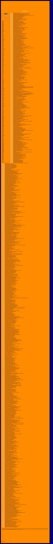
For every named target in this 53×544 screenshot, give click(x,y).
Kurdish (3, 136)
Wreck (2, 109)
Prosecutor (3, 105)
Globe (2, 47)
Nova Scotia (3, 94)
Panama (3, 44)
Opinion (3, 28)
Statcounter (3, 541)
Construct (3, 31)
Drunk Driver (3, 106)
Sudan (2, 34)
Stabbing (3, 85)
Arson (2, 99)
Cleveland (3, 118)
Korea (2, 102)
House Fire (3, 73)
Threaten (3, 131)
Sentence (3, 162)
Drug (2, 104)
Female (3, 67)
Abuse (2, 111)
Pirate (2, 37)
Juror (2, 101)
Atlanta (2, 125)
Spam (2, 141)
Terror (2, 159)
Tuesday (3, 120)
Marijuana (3, 60)
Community (3, 128)
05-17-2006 (5, 529)
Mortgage (3, 36)
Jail (2, 160)
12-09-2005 (19, 529)
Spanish (3, 87)
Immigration (3, 144)
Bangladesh (3, 97)
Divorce (3, 33)
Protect (3, 23)
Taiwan (2, 21)
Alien (2, 43)
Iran (2, 77)
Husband (3, 112)
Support (3, 27)
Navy (2, 52)
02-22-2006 (13, 529)
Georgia (3, 26)
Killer (2, 152)
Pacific (2, 156)
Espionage (3, 116)
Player (2, 139)
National (3, 140)
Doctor (2, 38)
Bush (2, 70)
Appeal (2, 147)
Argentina (3, 55)
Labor (2, 115)
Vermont (3, 86)
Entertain (3, 71)
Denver (3, 98)
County (3, 124)
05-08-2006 (7, 529)
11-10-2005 (21, 529)
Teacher (3, 93)
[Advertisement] (25, 3)
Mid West (3, 61)
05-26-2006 (3, 529)
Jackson (3, 107)
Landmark (3, 157)
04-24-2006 (9, 529)
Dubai (2, 45)
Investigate (3, 69)
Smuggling (3, 119)
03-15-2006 (11, 529)
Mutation (3, 53)
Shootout (3, 22)
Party (2, 57)
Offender (3, 100)
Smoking (3, 54)
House (2, 66)
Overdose (3, 50)
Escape (3, 135)
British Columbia (3, 49)
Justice (2, 121)
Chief (2, 110)
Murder (3, 127)
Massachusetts (3, 39)
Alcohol (3, 122)
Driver (2, 123)
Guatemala (3, 42)
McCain (3, 114)
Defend (3, 41)
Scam (2, 72)
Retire (2, 76)
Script (2, 29)
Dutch (2, 151)
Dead (2, 46)
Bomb (2, 154)
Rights (2, 25)
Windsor (3, 89)
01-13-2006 (17, 529)
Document (3, 40)
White (2, 137)
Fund (2, 129)
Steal (2, 84)
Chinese (3, 153)
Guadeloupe (3, 126)
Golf (2, 92)
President (3, 117)
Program (3, 63)
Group (2, 79)
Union (2, 68)
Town (2, 58)
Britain (2, 62)
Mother (2, 133)
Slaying (3, 148)
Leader (2, 158)
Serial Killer (3, 64)
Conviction (3, 103)
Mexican (3, 108)
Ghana (2, 96)
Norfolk (3, 149)
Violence (3, 150)
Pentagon (3, 146)
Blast (2, 91)
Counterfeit (3, 81)
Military (3, 65)
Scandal (3, 88)
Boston (2, 134)
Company (3, 74)
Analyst (3, 145)
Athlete (2, 80)
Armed (2, 130)
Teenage (3, 83)
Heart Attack (3, 90)
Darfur (2, 32)
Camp (2, 75)
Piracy (2, 56)
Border (2, 35)
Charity (3, 24)
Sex (2, 155)
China (2, 132)
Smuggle (3, 142)
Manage (3, 138)
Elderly (2, 113)
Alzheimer (3, 30)
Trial (2, 161)
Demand (3, 59)
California (3, 48)
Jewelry (3, 95)
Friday (2, 51)
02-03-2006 (15, 529)
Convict (3, 143)
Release (3, 82)
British (2, 78)
